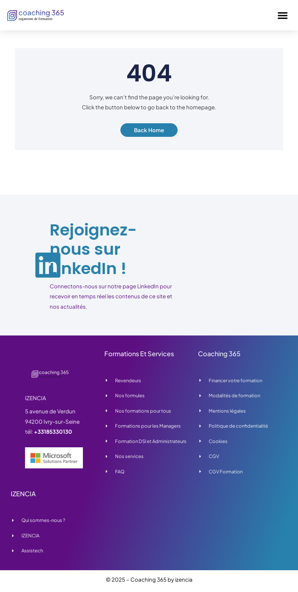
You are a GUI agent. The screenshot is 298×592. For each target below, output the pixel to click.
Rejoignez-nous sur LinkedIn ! (93, 249)
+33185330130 (53, 431)
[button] (283, 15)
